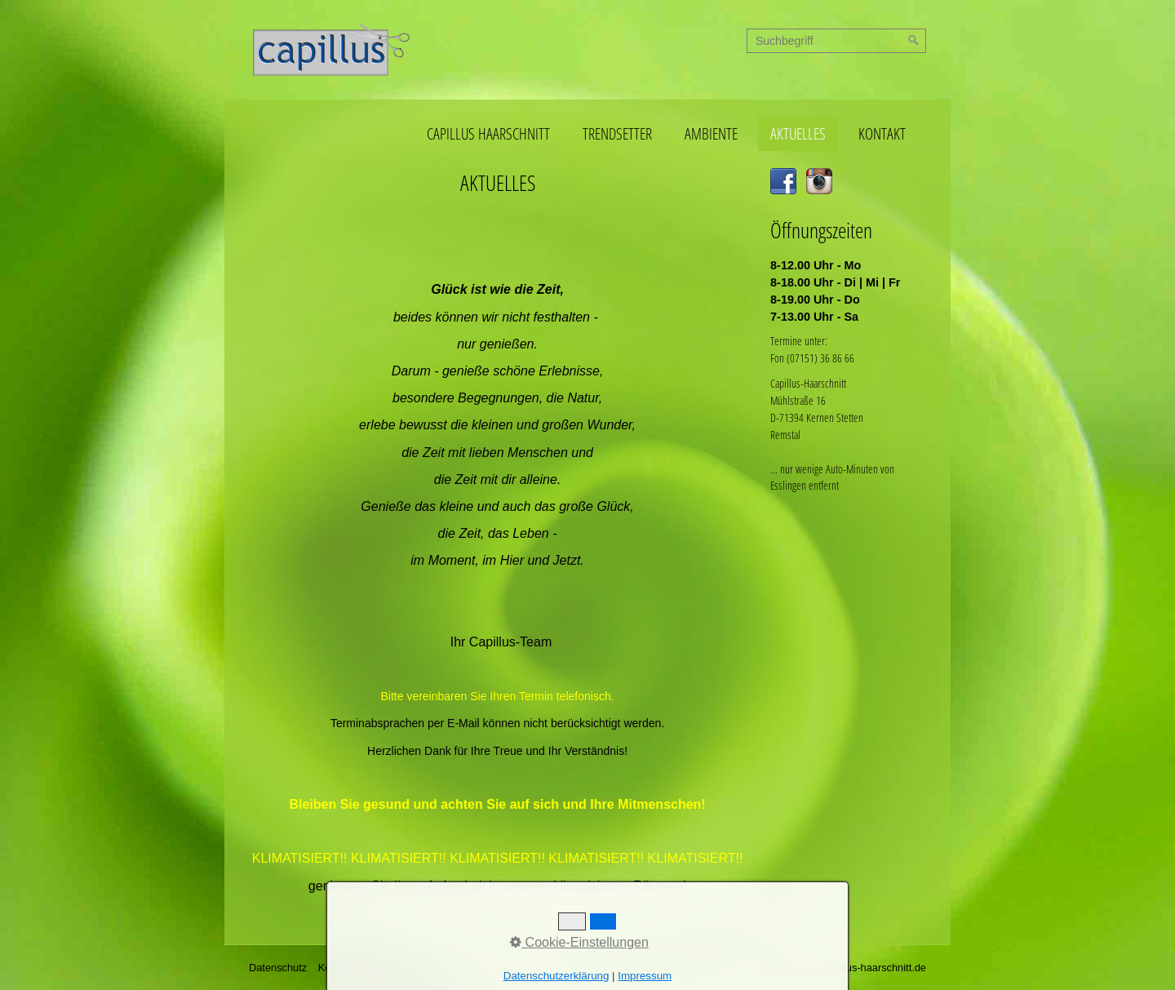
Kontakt (335, 967)
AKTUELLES (798, 133)
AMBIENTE (711, 133)
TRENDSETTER (617, 133)
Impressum (390, 967)
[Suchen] (913, 40)
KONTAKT (882, 133)
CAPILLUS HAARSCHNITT (488, 133)
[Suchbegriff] (836, 41)
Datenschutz (278, 967)
